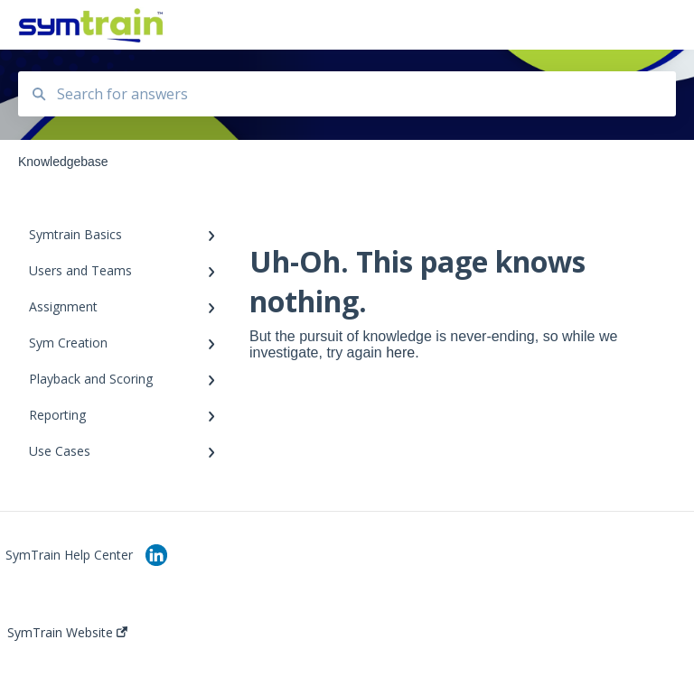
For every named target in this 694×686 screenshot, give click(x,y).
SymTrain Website (67, 633)
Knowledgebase (234, 24)
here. (402, 352)
